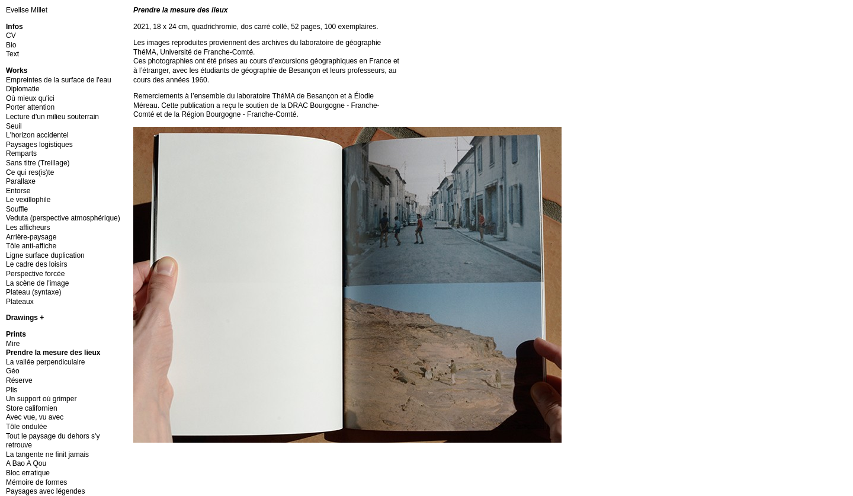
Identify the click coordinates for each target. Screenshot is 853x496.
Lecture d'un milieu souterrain (52, 117)
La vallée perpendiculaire (45, 362)
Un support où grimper (41, 399)
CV (11, 35)
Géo (13, 371)
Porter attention (30, 107)
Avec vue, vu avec (34, 417)
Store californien (31, 408)
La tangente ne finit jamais (47, 454)
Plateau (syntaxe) (33, 292)
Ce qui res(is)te (30, 172)
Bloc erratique (28, 473)
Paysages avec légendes (45, 491)
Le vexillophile (28, 200)
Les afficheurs (28, 227)
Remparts (21, 153)
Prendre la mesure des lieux (53, 352)
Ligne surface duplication (45, 255)
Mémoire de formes (36, 482)
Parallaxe (21, 181)
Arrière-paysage (31, 237)
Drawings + (25, 317)
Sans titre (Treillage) (38, 163)
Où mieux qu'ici (30, 98)
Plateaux (20, 301)
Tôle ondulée (26, 427)
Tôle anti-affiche (31, 246)
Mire (13, 344)
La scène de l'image (37, 283)
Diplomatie (23, 89)
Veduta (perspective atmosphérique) (63, 218)
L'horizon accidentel (37, 135)
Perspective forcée (35, 274)
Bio (11, 45)
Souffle (17, 209)
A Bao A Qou (26, 463)
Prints (16, 334)
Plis (11, 390)
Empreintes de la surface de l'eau (58, 80)
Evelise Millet (26, 10)
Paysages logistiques (39, 144)
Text (12, 54)
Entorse (18, 191)
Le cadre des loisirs (36, 264)
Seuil (14, 126)
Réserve (19, 380)
